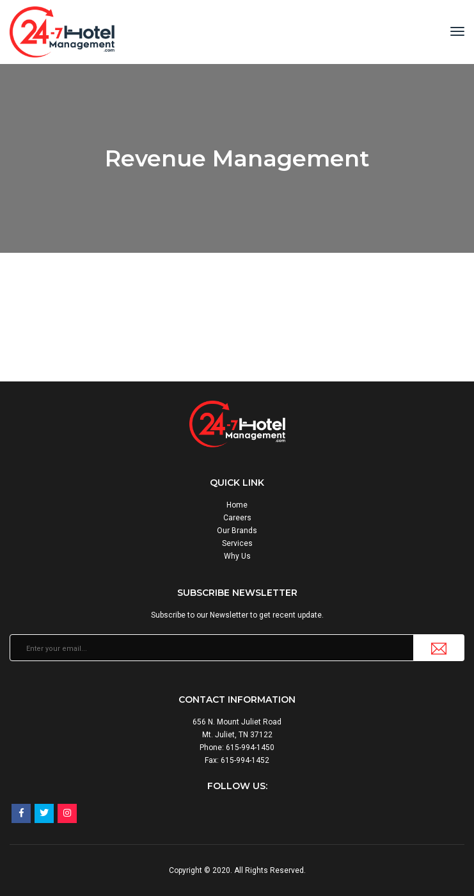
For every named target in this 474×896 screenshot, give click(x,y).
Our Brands (237, 530)
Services (237, 543)
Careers (237, 517)
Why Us (237, 556)
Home (237, 504)
